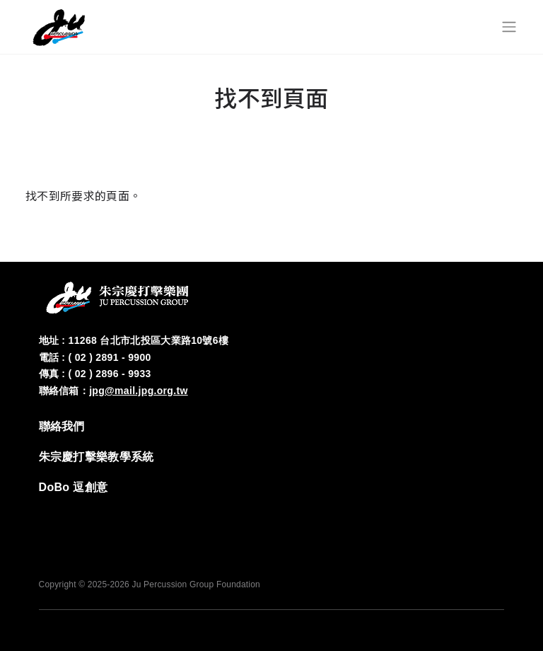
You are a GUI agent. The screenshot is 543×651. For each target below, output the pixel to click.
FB (406, 516)
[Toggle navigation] (509, 26)
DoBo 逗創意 (73, 487)
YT (491, 516)
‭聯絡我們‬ (62, 426)
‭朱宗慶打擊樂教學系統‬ (96, 457)
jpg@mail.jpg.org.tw (138, 390)
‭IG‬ (449, 516)
